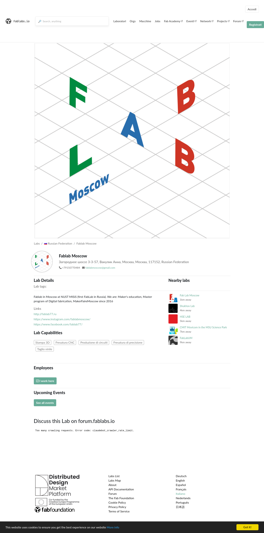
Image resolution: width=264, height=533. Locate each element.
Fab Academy (173, 21)
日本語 (180, 507)
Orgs (133, 21)
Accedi (252, 9)
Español (181, 485)
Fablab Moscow (86, 243)
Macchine (145, 21)
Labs (37, 243)
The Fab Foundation (121, 498)
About (112, 485)
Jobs (157, 21)
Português (182, 502)
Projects (223, 21)
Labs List (114, 476)
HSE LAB (185, 316)
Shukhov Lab (187, 306)
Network (206, 21)
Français (181, 489)
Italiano (180, 493)
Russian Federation (58, 243)
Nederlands (183, 498)
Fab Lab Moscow (189, 295)
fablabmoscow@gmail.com (100, 267)
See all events (45, 402)
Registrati (255, 24)
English (180, 480)
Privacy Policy (117, 507)
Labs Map (114, 480)
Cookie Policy (117, 502)
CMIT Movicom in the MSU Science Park (203, 327)
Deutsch (181, 476)
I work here (45, 381)
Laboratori (119, 21)
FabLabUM (186, 338)
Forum (238, 21)
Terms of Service (119, 511)
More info (113, 527)
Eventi (191, 21)
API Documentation (121, 489)
